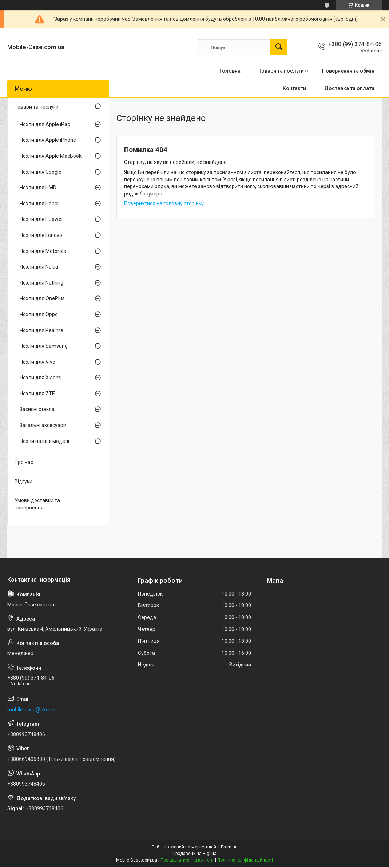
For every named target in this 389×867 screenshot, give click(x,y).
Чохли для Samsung (44, 346)
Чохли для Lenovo (41, 235)
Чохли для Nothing (41, 283)
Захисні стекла (37, 409)
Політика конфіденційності (245, 860)
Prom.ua (229, 847)
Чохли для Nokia (39, 267)
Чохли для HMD (38, 187)
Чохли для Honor (39, 203)
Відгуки (23, 481)
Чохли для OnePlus (42, 298)
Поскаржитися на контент (187, 860)
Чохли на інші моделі (44, 441)
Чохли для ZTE (37, 393)
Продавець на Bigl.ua (194, 853)
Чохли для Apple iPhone (48, 140)
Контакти (294, 88)
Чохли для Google (40, 172)
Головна (230, 71)
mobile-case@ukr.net (31, 710)
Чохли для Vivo (37, 362)
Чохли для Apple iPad (45, 124)
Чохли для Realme (41, 330)
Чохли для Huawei (41, 219)
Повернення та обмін (348, 71)
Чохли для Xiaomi (40, 377)
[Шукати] (278, 47)
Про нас (24, 462)
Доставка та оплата (349, 88)
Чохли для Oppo (39, 314)
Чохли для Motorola (43, 251)
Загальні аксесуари (43, 425)
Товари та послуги (281, 71)
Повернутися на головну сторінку (164, 203)
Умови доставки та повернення (37, 504)
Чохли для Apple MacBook (51, 156)
